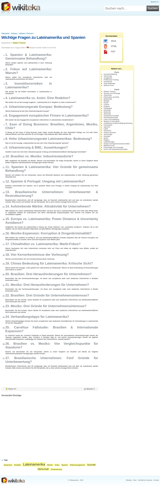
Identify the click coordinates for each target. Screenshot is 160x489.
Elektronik (107, 112)
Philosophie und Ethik (111, 97)
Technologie (108, 134)
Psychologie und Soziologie (113, 147)
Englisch (107, 106)
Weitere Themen (26, 33)
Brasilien (17, 465)
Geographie (108, 108)
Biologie (106, 101)
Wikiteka (129, 480)
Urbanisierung (56, 469)
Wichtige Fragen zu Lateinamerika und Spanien (43, 37)
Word (109, 41)
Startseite (5, 33)
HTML (110, 46)
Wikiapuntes (74, 480)
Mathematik (108, 99)
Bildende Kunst (109, 146)
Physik (106, 103)
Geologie (107, 136)
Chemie (106, 105)
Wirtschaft (43, 469)
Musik (106, 138)
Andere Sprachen (110, 133)
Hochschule (108, 82)
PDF (109, 52)
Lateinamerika (34, 464)
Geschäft (91, 465)
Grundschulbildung (110, 74)
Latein (106, 129)
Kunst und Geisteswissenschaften (116, 149)
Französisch (108, 125)
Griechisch (107, 131)
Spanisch (107, 127)
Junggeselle (108, 78)
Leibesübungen (109, 142)
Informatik (107, 110)
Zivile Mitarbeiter (109, 83)
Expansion (8, 465)
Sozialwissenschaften (111, 116)
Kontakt (156, 480)
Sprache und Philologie (112, 93)
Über (135, 480)
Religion (106, 140)
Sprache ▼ (155, 2)
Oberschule (108, 76)
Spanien (64, 465)
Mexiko (50, 465)
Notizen (14, 33)
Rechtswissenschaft (111, 118)
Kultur (57, 465)
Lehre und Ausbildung (111, 119)
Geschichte (108, 95)
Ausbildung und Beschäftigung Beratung (118, 123)
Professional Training (111, 80)
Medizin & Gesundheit (111, 121)
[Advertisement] (80, 23)
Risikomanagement (77, 465)
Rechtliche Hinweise (145, 480)
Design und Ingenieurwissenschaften (117, 144)
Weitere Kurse (109, 85)
